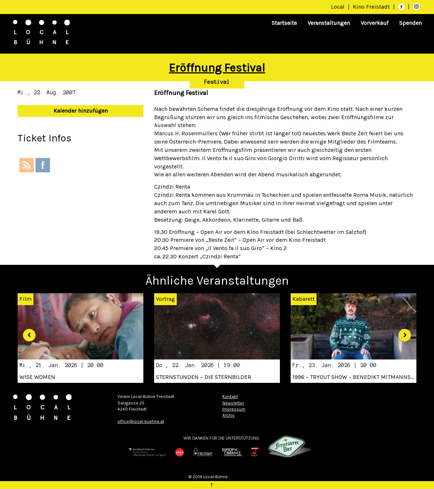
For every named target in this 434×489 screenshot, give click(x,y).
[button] (26, 332)
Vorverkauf (374, 22)
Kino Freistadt (372, 6)
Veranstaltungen (329, 22)
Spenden (410, 22)
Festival (217, 82)
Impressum (233, 409)
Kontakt (230, 396)
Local (338, 6)
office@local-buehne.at (140, 421)
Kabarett (303, 298)
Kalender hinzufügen (81, 110)
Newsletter (233, 403)
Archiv (228, 415)
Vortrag (165, 298)
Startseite (284, 22)
